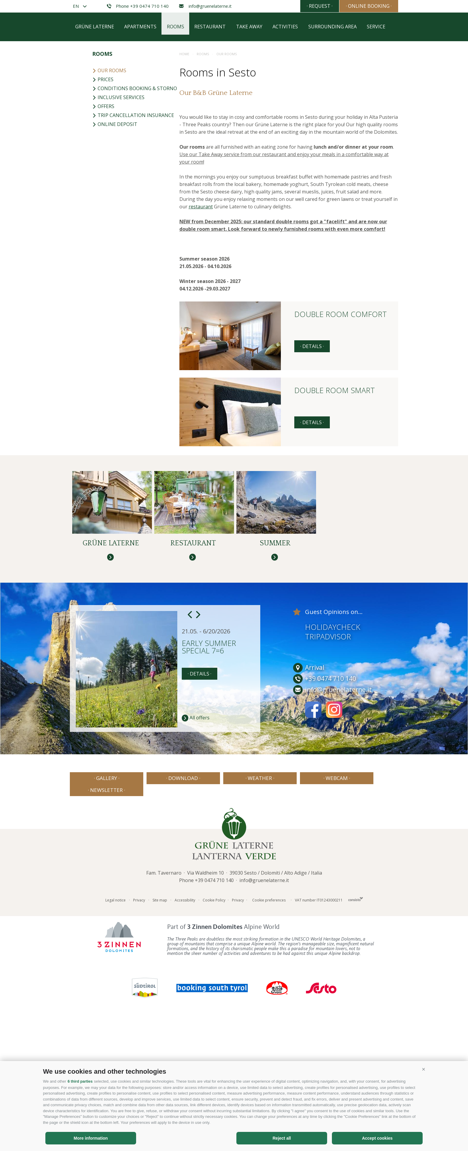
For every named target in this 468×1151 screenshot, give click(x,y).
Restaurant (211, 157)
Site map (160, 1027)
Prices (102, 210)
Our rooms (109, 201)
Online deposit (114, 254)
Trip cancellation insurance (133, 245)
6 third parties (80, 1081)
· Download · (167, 917)
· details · (312, 476)
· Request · (311, 6)
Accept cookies (377, 1138)
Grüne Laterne (94, 157)
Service (379, 157)
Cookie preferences (269, 1027)
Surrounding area (335, 157)
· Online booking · (366, 6)
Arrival (308, 807)
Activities (287, 157)
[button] (423, 1069)
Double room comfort (340, 445)
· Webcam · (300, 917)
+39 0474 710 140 (214, 1007)
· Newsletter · (366, 917)
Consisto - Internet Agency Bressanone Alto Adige (355, 1026)
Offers (103, 236)
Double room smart (334, 521)
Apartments (141, 157)
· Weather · (233, 917)
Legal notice (115, 1027)
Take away (251, 157)
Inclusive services (118, 227)
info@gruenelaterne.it (205, 6)
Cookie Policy (214, 1027)
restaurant (201, 337)
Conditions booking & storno (134, 219)
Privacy (139, 1027)
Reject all (282, 1138)
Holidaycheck (332, 766)
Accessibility (185, 1027)
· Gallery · (101, 917)
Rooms (176, 157)
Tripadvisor (328, 776)
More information (91, 1138)
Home (184, 184)
